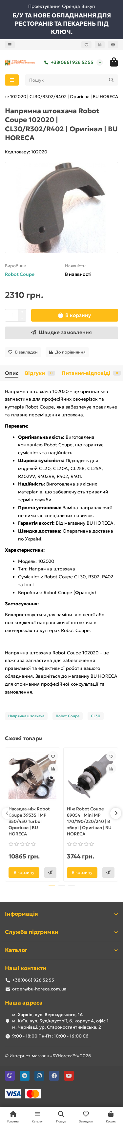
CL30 (95, 716)
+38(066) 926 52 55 (67, 62)
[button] (7, 813)
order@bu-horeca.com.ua (39, 989)
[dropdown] (10, 44)
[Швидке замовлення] (61, 333)
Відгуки (40, 373)
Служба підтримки (61, 932)
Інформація (61, 913)
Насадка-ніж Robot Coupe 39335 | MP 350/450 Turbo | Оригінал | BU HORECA (29, 821)
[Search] (71, 80)
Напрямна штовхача (26, 716)
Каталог (61, 950)
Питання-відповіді (91, 373)
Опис (11, 373)
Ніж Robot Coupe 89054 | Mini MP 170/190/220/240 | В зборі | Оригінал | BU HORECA (89, 821)
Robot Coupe (19, 274)
